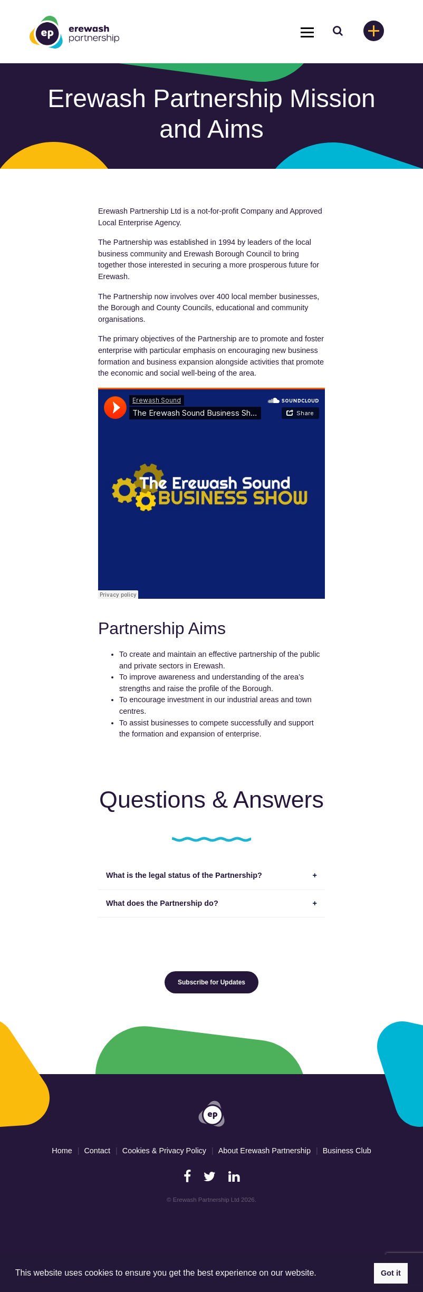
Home (62, 1150)
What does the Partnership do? (162, 903)
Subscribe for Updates (211, 982)
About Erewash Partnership (264, 1150)
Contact (97, 1150)
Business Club (347, 1150)
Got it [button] (391, 1273)
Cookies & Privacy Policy (164, 1150)
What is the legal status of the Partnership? (184, 875)
